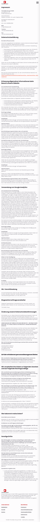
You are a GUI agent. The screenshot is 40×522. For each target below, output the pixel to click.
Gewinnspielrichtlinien (26, 512)
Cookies (23, 517)
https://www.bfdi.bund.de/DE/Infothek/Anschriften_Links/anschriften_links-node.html (19, 76)
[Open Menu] (37, 2)
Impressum (23, 507)
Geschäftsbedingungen (27, 509)
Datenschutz (24, 514)
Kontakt (3, 509)
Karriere (3, 512)
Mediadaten (4, 507)
